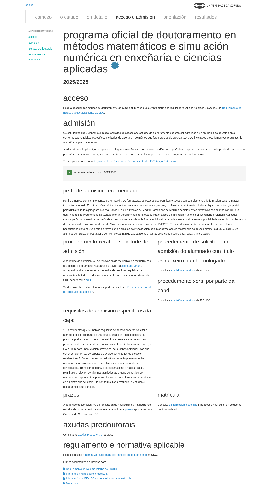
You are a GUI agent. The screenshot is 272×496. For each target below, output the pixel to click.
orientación (174, 17)
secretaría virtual (131, 265)
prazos (129, 409)
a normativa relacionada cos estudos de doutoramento (115, 454)
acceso (32, 36)
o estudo (69, 17)
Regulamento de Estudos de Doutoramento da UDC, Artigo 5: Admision (135, 161)
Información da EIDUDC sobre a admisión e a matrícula (97, 478)
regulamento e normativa (36, 57)
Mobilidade (71, 483)
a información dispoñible (183, 404)
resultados (206, 17)
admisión (33, 42)
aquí (88, 279)
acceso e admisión (135, 17)
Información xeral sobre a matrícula (85, 473)
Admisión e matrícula (183, 270)
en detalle (97, 17)
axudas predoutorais (40, 48)
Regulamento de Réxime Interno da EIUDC (90, 468)
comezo (43, 17)
